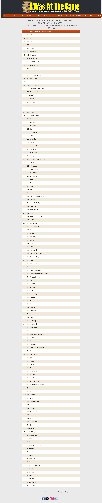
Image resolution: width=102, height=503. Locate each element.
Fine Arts (98, 15)
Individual (37, 15)
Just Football (58, 15)
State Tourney (27, 15)
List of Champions (14, 15)
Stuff (86, 15)
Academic (79, 15)
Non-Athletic (69, 15)
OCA (5, 15)
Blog (91, 15)
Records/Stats (47, 15)
